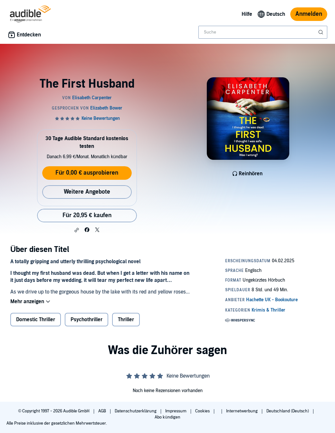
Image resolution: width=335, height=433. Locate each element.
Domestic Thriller (35, 319)
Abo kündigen (167, 417)
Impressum (176, 411)
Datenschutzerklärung (136, 411)
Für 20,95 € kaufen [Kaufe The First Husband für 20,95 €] (86, 215)
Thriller (126, 319)
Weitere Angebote (87, 191)
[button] (76, 230)
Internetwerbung (242, 411)
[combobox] (262, 32)
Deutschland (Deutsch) (288, 411)
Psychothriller (86, 319)
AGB (102, 411)
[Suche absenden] (321, 32)
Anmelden (308, 14)
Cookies (203, 411)
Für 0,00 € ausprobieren (86, 172)
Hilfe (247, 14)
